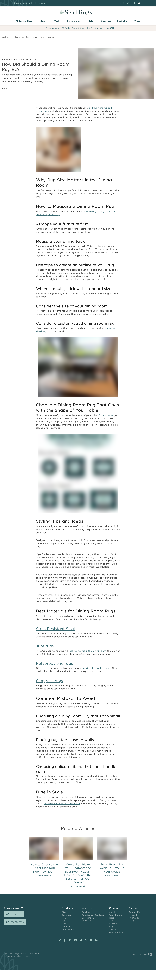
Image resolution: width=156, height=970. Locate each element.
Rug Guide (134, 918)
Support (134, 908)
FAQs (131, 921)
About (112, 912)
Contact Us (134, 912)
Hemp (65, 918)
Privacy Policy (116, 932)
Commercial (68, 929)
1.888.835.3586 (129, 3)
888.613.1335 (124, 3)
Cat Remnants (88, 918)
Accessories (89, 908)
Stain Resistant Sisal (55, 629)
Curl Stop (86, 921)
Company (115, 908)
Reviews (113, 923)
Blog (16, 37)
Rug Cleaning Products (93, 915)
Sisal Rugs (6, 37)
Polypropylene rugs (54, 663)
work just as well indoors (96, 668)
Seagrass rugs (49, 681)
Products (67, 908)
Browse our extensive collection (62, 803)
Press (111, 918)
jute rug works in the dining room (87, 650)
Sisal (64, 912)
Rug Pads (86, 912)
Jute (64, 923)
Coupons (113, 929)
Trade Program (116, 915)
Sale (111, 921)
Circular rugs (106, 415)
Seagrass (66, 915)
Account (133, 915)
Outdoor (66, 926)
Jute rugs (45, 646)
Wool (64, 921)
